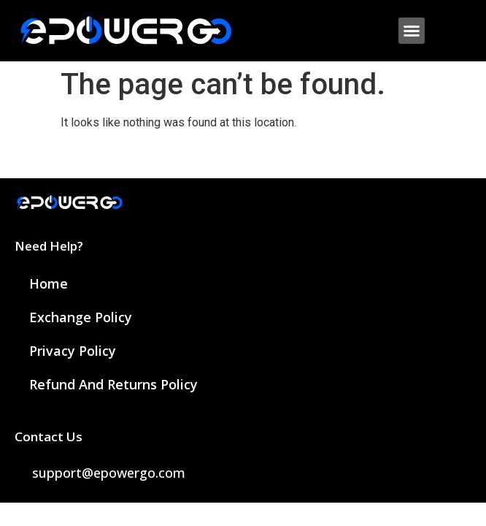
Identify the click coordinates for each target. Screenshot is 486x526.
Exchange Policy (80, 317)
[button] (411, 31)
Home (48, 283)
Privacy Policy (72, 350)
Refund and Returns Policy (113, 384)
